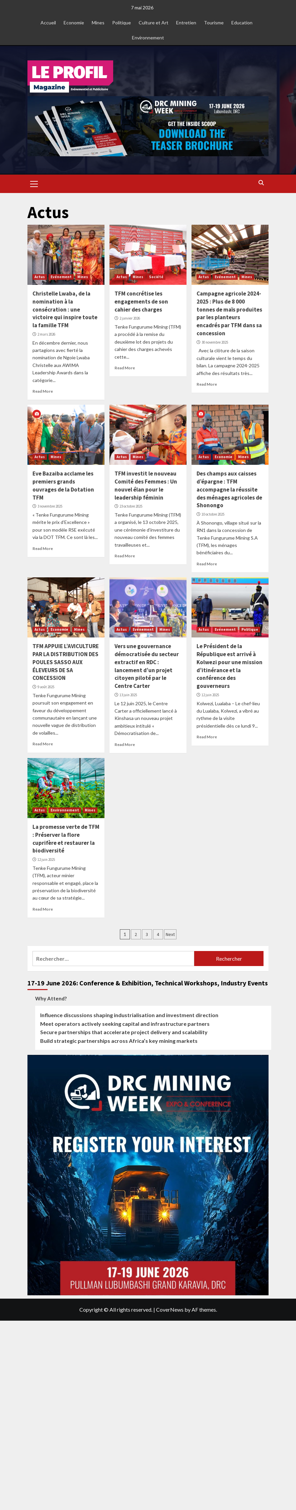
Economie (74, 22)
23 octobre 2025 (131, 506)
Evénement (61, 276)
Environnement (148, 37)
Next (170, 934)
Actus (39, 276)
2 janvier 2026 (130, 318)
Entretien (186, 22)
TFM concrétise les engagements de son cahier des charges (141, 301)
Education (241, 22)
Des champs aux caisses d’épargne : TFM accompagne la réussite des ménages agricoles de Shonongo (229, 489)
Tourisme (214, 22)
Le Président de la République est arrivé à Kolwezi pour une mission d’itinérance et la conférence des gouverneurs (230, 666)
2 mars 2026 (46, 334)
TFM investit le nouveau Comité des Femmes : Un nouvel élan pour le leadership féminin (146, 485)
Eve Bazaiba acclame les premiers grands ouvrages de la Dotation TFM (63, 485)
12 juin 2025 (210, 695)
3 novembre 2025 (50, 506)
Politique (121, 22)
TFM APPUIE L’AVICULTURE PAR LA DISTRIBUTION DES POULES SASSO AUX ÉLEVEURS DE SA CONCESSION (65, 662)
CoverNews (169, 1309)
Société (156, 276)
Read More (42, 391)
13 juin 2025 (128, 695)
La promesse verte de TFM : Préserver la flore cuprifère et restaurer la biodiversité (65, 838)
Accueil (48, 22)
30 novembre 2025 (215, 342)
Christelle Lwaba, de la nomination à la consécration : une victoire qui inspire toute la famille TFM (64, 309)
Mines (98, 22)
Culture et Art (153, 22)
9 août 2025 (46, 687)
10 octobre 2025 (213, 514)
